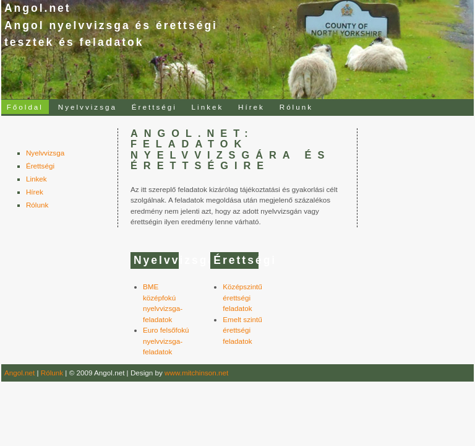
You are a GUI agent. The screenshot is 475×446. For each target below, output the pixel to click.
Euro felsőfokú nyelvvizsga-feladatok (166, 341)
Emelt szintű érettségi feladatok (242, 330)
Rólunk (296, 107)
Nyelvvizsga (87, 107)
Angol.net (19, 373)
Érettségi (154, 107)
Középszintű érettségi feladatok (242, 297)
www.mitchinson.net (196, 373)
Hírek (251, 107)
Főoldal (25, 107)
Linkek (208, 107)
